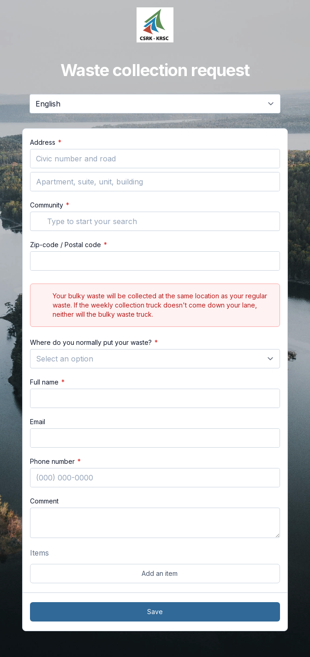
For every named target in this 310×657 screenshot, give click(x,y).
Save (155, 612)
